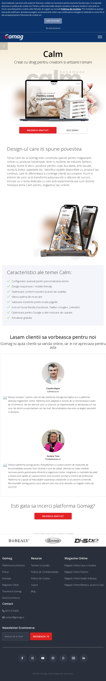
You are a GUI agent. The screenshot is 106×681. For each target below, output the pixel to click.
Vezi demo (72, 130)
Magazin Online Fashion (76, 570)
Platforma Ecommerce (13, 564)
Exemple (6, 577)
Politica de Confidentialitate (45, 570)
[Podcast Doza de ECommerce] (53, 657)
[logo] (13, 37)
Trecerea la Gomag (11, 590)
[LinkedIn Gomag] (84, 657)
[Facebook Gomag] (22, 657)
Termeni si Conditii (40, 564)
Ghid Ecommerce (11, 596)
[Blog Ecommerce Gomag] (63, 657)
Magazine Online (10, 583)
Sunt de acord (53, 21)
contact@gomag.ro (13, 615)
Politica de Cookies (40, 577)
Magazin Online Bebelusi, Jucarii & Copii (84, 583)
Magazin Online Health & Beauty (81, 577)
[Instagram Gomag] (33, 657)
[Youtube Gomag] (43, 657)
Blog (33, 590)
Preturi (5, 570)
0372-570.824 (10, 609)
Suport (34, 583)
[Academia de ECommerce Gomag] (74, 657)
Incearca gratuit (38, 130)
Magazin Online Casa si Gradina (80, 564)
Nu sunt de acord (53, 28)
